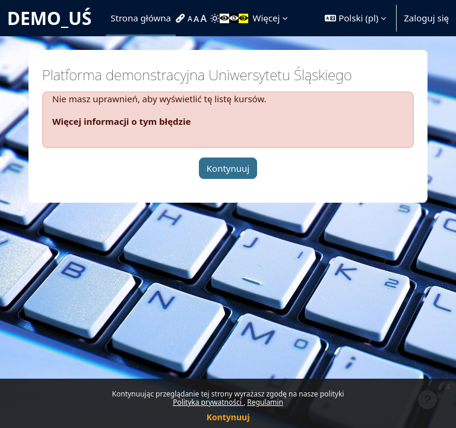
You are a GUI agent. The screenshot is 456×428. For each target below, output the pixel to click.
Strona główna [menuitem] (140, 18)
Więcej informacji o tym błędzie (121, 121)
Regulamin (265, 402)
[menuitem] (182, 18)
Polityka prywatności (208, 402)
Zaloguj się (426, 18)
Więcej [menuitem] (266, 18)
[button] (355, 18)
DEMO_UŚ (49, 18)
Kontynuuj (228, 417)
